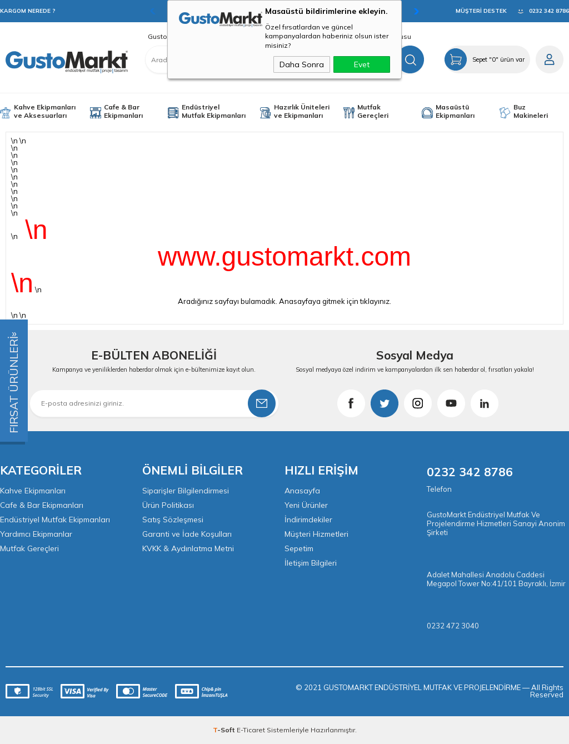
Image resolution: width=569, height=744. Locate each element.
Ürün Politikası (168, 505)
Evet (362, 64)
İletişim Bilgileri (310, 563)
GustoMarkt (166, 36)
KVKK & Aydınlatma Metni (188, 548)
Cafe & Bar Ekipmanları (123, 111)
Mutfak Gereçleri (372, 111)
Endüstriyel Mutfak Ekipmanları (214, 111)
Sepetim (298, 548)
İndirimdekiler (308, 520)
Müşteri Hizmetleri (316, 534)
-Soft (225, 730)
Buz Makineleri (530, 111)
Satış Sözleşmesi (172, 520)
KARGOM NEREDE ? (28, 10)
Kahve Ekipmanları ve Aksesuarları (45, 111)
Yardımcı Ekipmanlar (36, 534)
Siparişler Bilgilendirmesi (185, 491)
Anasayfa (302, 491)
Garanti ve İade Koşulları (187, 534)
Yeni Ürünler (306, 505)
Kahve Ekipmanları (33, 491)
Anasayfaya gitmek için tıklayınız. (335, 301)
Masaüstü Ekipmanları (455, 111)
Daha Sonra (301, 64)
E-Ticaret (251, 730)
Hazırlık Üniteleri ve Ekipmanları (302, 111)
